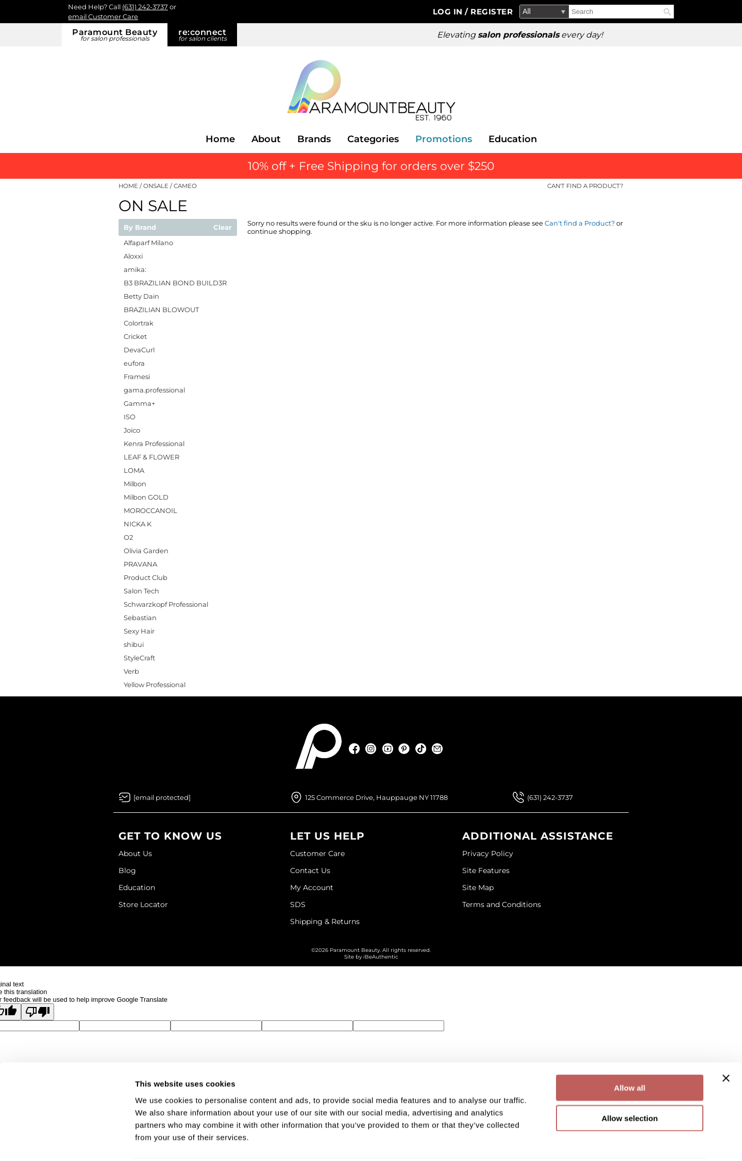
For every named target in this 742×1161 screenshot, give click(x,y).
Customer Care (317, 853)
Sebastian (140, 617)
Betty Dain (141, 296)
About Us (135, 853)
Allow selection (629, 1080)
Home (220, 139)
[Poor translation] (37, 1011)
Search (667, 11)
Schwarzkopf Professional (166, 604)
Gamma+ (139, 403)
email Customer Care (103, 16)
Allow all (630, 1050)
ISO (130, 417)
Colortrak (139, 323)
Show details (541, 1140)
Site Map (478, 887)
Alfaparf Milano (148, 242)
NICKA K (137, 524)
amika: (135, 269)
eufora (134, 363)
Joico (132, 430)
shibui (134, 644)
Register (491, 11)
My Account (311, 887)
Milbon (135, 484)
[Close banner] (726, 1040)
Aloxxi (133, 256)
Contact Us (310, 870)
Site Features (486, 870)
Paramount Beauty (114, 34)
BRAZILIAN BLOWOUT (161, 309)
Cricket (135, 336)
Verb (131, 671)
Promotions (443, 139)
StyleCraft (139, 658)
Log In (449, 11)
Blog (127, 870)
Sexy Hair (139, 631)
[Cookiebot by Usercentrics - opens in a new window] (67, 1141)
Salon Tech (141, 591)
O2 (128, 537)
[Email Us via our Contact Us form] (162, 797)
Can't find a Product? (585, 186)
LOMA (134, 470)
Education (512, 139)
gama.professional (154, 390)
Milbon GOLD (146, 497)
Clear (222, 227)
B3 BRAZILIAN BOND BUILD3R (175, 283)
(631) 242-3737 (145, 7)
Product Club (145, 577)
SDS (298, 904)
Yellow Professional (154, 684)
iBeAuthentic (380, 956)
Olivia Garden (146, 551)
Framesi (137, 376)
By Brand (140, 227)
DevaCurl (139, 350)
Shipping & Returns (325, 921)
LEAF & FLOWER (151, 457)
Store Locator (143, 904)
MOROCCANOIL (150, 510)
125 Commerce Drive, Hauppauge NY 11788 (376, 797)
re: (202, 34)
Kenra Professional (154, 443)
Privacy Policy (487, 853)
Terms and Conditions (501, 904)
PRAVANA (140, 564)
